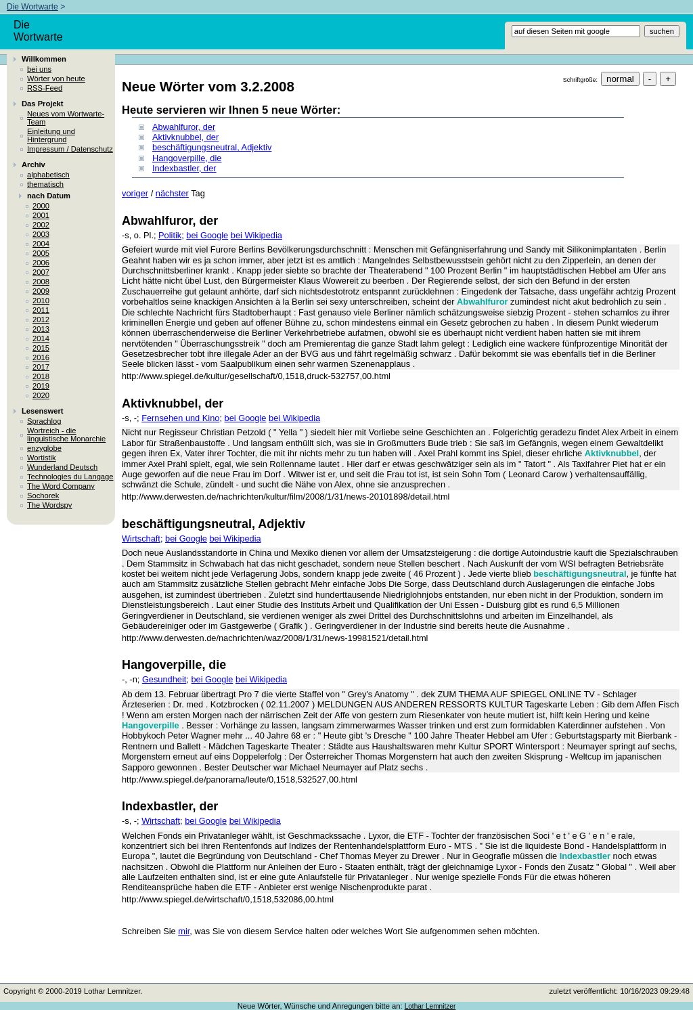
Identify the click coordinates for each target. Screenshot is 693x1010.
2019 (40, 386)
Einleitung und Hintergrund (51, 135)
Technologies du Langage (70, 477)
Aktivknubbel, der (185, 137)
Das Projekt (43, 104)
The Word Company (61, 486)
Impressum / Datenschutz (70, 149)
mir (183, 931)
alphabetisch (48, 175)
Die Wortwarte (32, 7)
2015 (40, 348)
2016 (40, 357)
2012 (40, 319)
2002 (40, 225)
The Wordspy (49, 505)
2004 (40, 244)
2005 (40, 253)
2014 (40, 338)
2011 (40, 310)
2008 (40, 282)
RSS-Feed (44, 88)
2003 (40, 234)
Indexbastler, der (184, 168)
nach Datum (48, 196)
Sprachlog (44, 421)
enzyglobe (44, 448)
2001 (40, 215)
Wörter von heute (56, 78)
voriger (135, 193)
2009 (40, 291)
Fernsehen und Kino (180, 418)
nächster (172, 193)
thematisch (45, 184)
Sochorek (43, 495)
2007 (40, 272)
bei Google (207, 235)
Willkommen (44, 59)
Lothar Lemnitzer (430, 1006)
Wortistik (41, 458)
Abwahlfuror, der (183, 127)
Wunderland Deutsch (62, 467)
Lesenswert (43, 411)
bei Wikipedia (256, 235)
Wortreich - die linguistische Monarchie (66, 434)
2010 (40, 301)
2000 (40, 206)
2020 (40, 395)
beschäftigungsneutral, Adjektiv (211, 147)
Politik (169, 235)
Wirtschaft (141, 538)
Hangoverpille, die (186, 158)
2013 (40, 329)
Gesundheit (164, 679)
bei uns (39, 69)
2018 (40, 376)
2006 (40, 263)
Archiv (33, 164)
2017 (40, 367)
